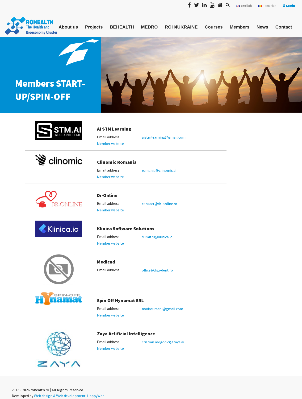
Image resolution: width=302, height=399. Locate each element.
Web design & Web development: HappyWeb (69, 395)
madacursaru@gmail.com (162, 308)
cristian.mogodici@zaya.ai (163, 342)
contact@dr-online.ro (159, 203)
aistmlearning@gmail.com (163, 137)
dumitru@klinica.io (157, 236)
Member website (110, 143)
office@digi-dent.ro (157, 270)
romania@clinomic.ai (159, 170)
